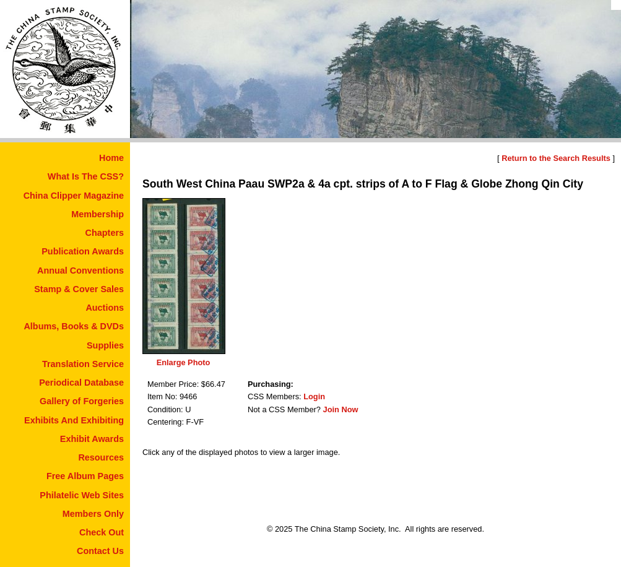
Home (111, 158)
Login (314, 396)
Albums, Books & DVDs (74, 326)
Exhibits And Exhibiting (74, 420)
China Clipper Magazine (74, 196)
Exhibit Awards (92, 439)
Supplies (105, 345)
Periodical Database (81, 382)
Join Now (340, 409)
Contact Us (100, 551)
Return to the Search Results (556, 158)
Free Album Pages (85, 476)
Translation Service (83, 364)
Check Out (101, 532)
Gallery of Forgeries (82, 401)
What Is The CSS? (86, 176)
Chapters (104, 233)
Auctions (104, 308)
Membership (97, 214)
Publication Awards (82, 251)
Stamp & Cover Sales (79, 289)
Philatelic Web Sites (82, 495)
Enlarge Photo (184, 362)
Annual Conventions (80, 270)
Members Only (93, 514)
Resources (101, 457)
